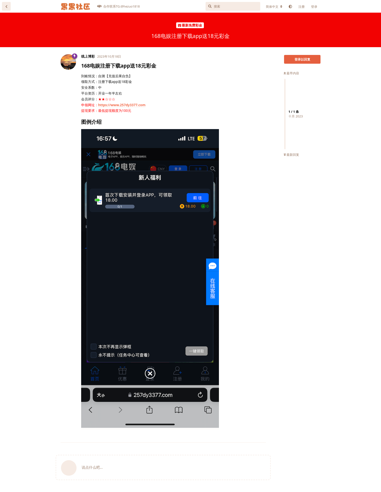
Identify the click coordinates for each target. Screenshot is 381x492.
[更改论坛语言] (274, 6)
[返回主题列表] (6, 6)
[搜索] (233, 6)
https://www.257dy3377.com (122, 105)
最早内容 (291, 73)
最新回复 (291, 154)
